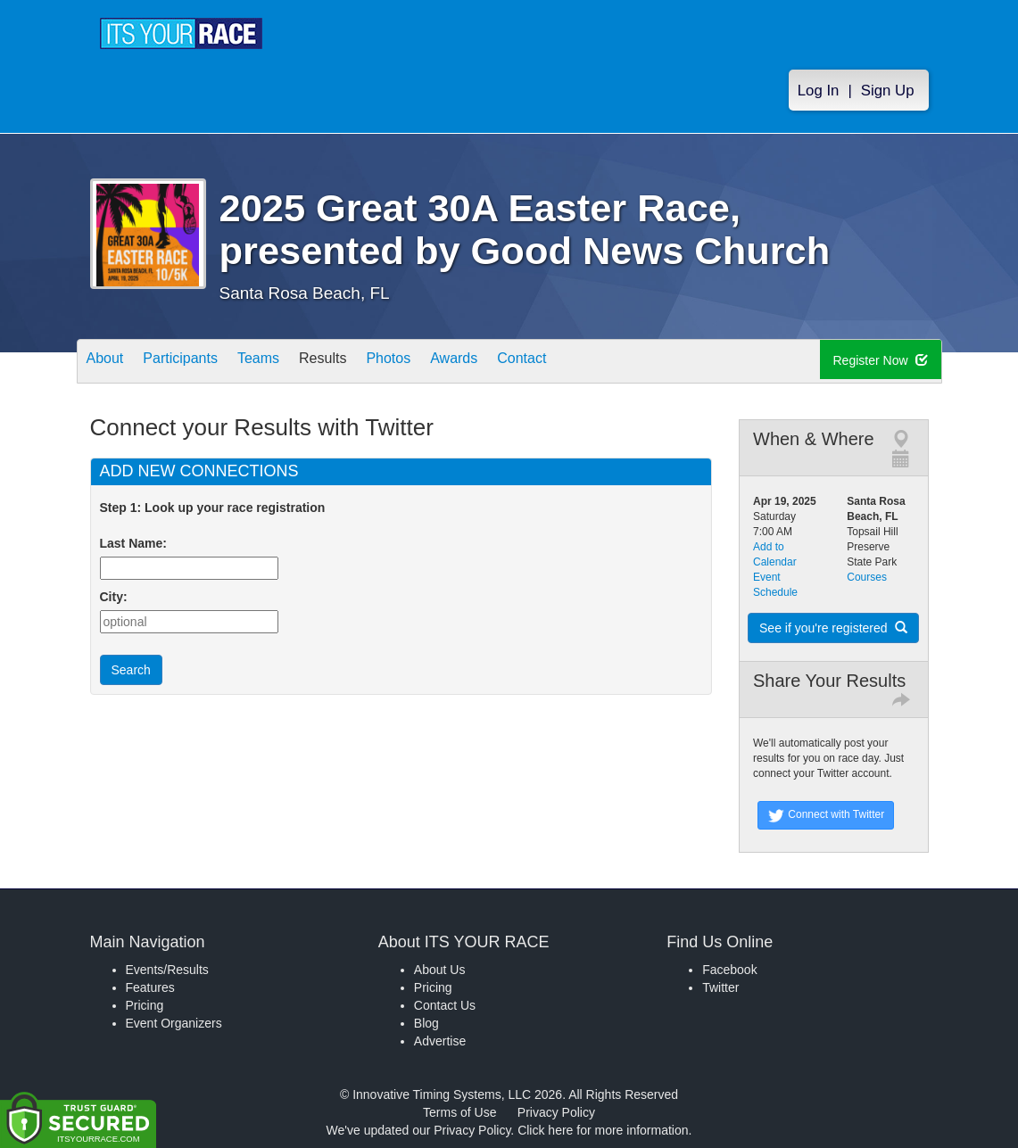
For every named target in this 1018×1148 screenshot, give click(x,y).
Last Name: (137, 543)
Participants (197, 362)
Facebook (729, 969)
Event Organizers (174, 1023)
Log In (819, 99)
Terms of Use (459, 1112)
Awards (517, 362)
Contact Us (445, 1005)
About (110, 362)
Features (150, 987)
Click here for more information (602, 1130)
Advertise (440, 1041)
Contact (595, 362)
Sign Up (888, 99)
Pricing (145, 1005)
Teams (287, 362)
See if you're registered (833, 628)
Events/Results (167, 969)
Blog (426, 1023)
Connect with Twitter (825, 815)
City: (114, 597)
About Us (440, 969)
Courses (867, 577)
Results (362, 362)
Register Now (884, 362)
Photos (439, 362)
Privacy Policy (556, 1112)
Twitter (720, 987)
